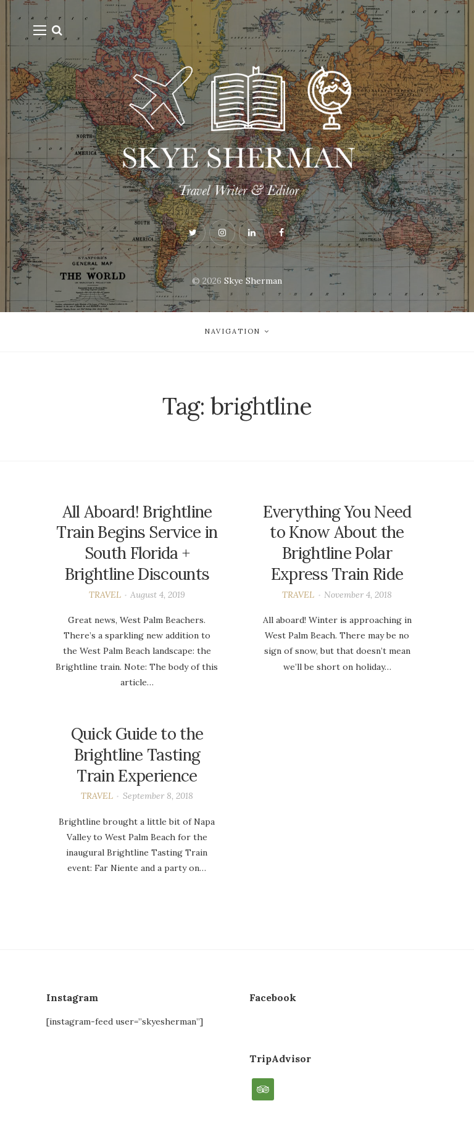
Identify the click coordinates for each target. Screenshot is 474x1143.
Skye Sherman (253, 280)
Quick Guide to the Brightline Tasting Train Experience (137, 755)
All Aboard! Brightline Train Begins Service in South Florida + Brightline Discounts (136, 542)
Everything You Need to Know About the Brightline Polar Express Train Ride (337, 542)
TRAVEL (105, 594)
